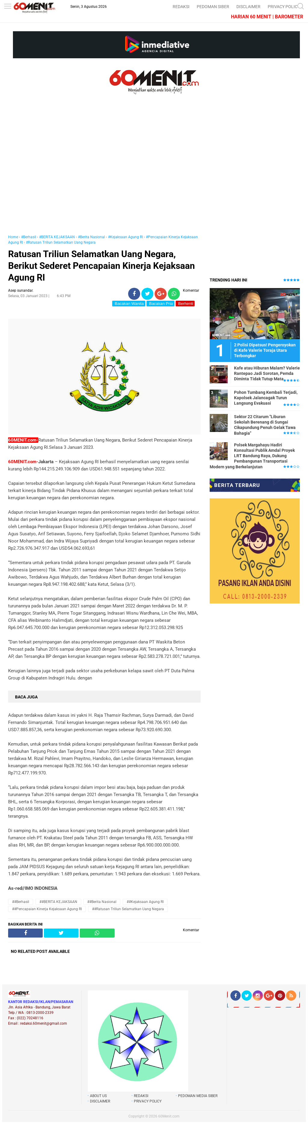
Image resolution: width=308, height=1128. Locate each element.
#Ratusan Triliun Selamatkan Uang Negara (61, 242)
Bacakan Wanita (129, 303)
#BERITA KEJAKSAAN (57, 237)
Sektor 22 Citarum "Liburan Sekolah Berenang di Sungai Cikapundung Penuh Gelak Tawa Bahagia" (265, 425)
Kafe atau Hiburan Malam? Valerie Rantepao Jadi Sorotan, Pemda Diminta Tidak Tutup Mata (267, 373)
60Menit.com (169, 1116)
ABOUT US (98, 1096)
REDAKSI (181, 6)
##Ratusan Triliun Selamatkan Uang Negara (128, 909)
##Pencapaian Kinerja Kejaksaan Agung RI (47, 909)
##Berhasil (20, 902)
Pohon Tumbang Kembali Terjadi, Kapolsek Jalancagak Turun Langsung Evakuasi (265, 398)
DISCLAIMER (248, 6)
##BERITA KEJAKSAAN (58, 902)
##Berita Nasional (101, 902)
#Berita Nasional (91, 237)
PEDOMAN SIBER (213, 6)
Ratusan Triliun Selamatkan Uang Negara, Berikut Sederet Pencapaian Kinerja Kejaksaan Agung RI (101, 266)
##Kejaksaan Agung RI (145, 902)
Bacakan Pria (160, 303)
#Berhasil (28, 237)
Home (13, 237)
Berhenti (185, 303)
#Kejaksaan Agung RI (125, 237)
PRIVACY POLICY (284, 6)
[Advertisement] (104, 170)
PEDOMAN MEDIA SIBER (197, 1096)
